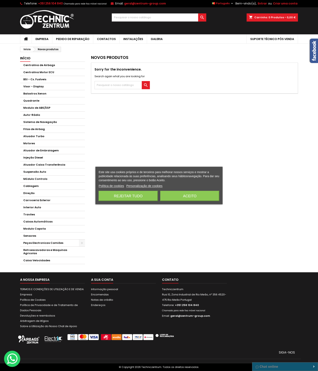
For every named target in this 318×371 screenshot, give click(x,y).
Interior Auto (32, 207)
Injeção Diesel (33, 157)
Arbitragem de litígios (34, 321)
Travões (29, 214)
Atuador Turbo (33, 136)
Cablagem (31, 186)
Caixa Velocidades (36, 260)
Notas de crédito (102, 300)
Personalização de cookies (144, 186)
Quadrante (31, 101)
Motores (29, 143)
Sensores (29, 236)
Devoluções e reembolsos (37, 316)
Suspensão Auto (34, 172)
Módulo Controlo (35, 179)
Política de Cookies (33, 300)
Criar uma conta (285, 3)
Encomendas (100, 294)
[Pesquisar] (159, 17)
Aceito (190, 196)
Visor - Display (33, 86)
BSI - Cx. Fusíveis (34, 79)
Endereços (98, 305)
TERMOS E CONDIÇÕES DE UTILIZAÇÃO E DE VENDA (52, 289)
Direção (29, 193)
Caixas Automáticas (38, 221)
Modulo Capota (34, 229)
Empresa (41, 39)
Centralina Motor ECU (38, 72)
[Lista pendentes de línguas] (223, 3)
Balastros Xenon (34, 93)
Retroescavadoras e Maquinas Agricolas (45, 251)
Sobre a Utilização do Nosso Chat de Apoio (48, 326)
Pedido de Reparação (72, 39)
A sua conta (102, 279)
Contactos (106, 39)
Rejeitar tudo (128, 196)
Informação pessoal (104, 289)
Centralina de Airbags (39, 65)
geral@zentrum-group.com (145, 3)
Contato (170, 279)
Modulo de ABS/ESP (36, 108)
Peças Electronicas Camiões (43, 243)
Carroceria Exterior (36, 200)
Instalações (133, 39)
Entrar (262, 3)
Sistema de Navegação (40, 122)
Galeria (157, 39)
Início (25, 58)
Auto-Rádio (31, 115)
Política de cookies (111, 186)
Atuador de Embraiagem (41, 150)
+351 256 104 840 (50, 3)
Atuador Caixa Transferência (44, 165)
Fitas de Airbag (34, 129)
